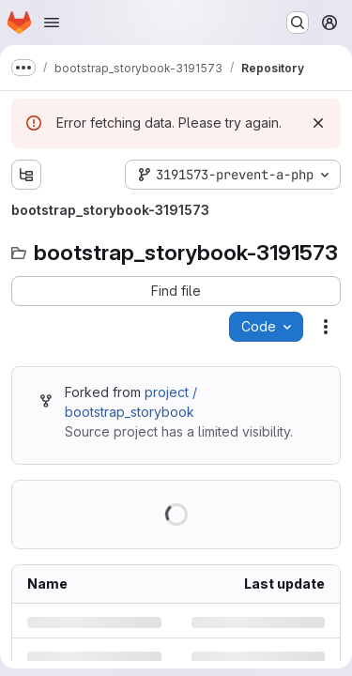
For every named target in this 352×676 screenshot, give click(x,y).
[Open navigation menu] (52, 23)
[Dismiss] (318, 123)
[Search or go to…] (297, 22)
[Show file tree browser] (26, 175)
